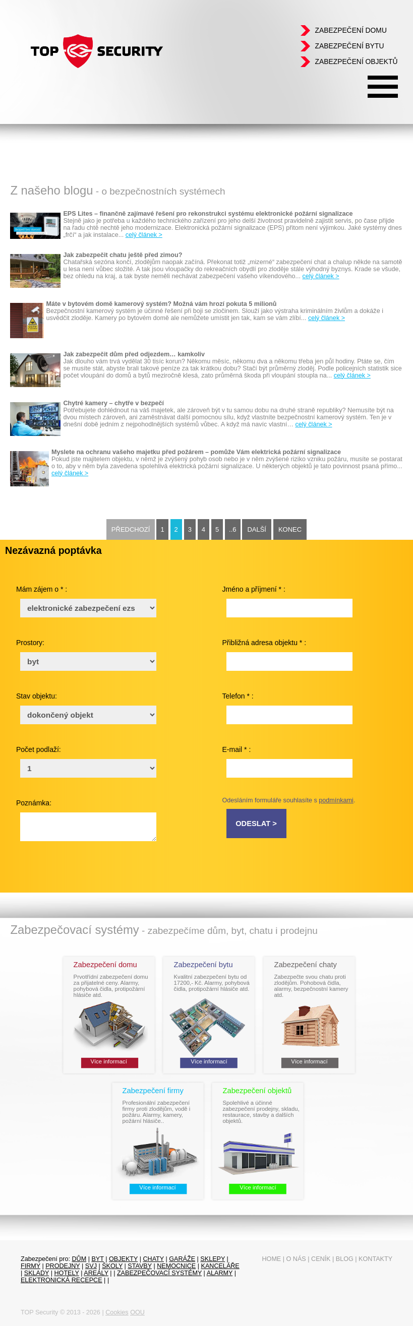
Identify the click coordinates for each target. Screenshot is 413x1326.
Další (256, 529)
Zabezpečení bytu (349, 46)
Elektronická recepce (61, 1280)
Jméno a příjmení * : (253, 589)
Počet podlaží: (38, 749)
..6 (232, 529)
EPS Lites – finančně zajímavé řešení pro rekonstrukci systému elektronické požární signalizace (207, 213)
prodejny (62, 1266)
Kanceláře (220, 1266)
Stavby (140, 1266)
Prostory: (30, 643)
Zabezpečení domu (350, 30)
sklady (36, 1273)
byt (97, 1258)
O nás (296, 1258)
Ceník (321, 1258)
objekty (123, 1258)
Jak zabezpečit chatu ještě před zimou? (122, 255)
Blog (344, 1258)
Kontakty (375, 1258)
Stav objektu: (36, 696)
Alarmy (220, 1273)
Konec (290, 529)
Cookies (117, 1312)
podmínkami (336, 800)
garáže (182, 1258)
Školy (112, 1266)
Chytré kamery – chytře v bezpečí (113, 403)
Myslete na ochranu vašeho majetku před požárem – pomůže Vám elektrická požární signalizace (196, 452)
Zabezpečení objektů (356, 61)
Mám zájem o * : (41, 589)
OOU (137, 1312)
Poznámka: (33, 803)
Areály (96, 1273)
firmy (30, 1266)
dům (79, 1258)
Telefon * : (238, 696)
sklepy (212, 1258)
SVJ (91, 1266)
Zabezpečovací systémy (159, 1273)
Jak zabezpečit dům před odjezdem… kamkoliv (134, 354)
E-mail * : (236, 749)
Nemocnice (176, 1266)
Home (271, 1258)
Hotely (66, 1273)
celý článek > (144, 234)
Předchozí (130, 529)
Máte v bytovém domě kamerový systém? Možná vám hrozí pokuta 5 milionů (161, 303)
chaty (153, 1258)
